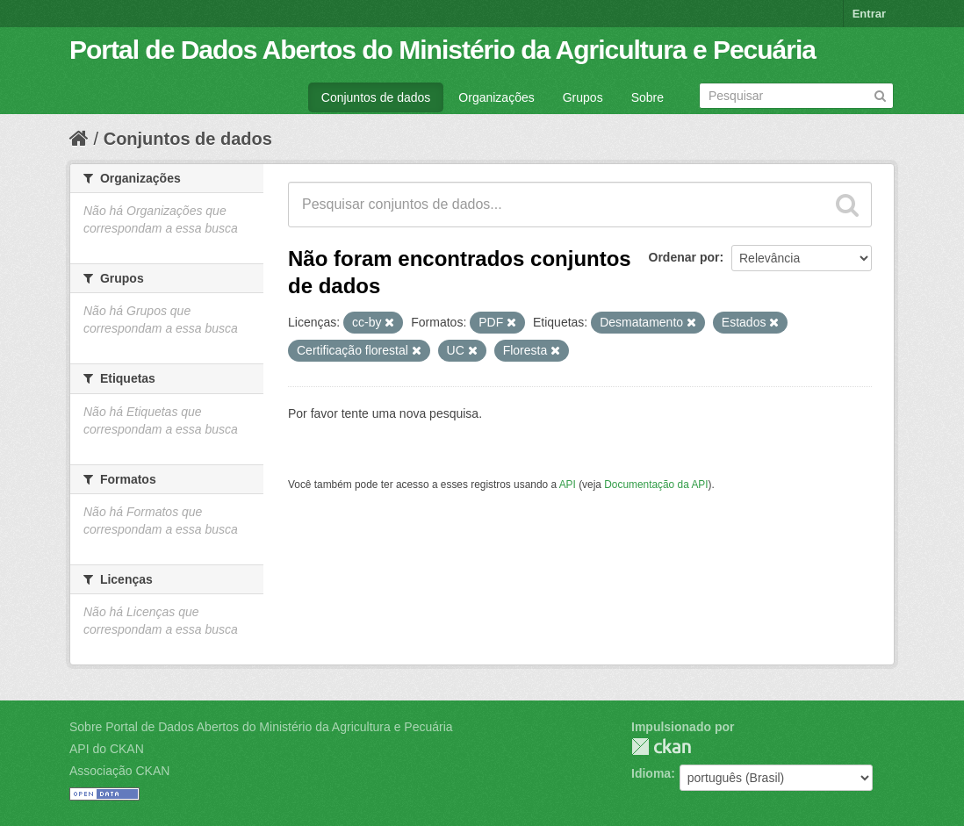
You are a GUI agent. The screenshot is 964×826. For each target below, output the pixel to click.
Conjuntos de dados (376, 97)
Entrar (869, 13)
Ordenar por (684, 257)
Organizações (496, 97)
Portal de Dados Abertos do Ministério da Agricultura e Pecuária (442, 49)
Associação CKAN (119, 771)
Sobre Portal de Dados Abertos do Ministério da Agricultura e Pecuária (261, 727)
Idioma (651, 773)
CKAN (661, 746)
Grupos (583, 97)
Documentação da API (656, 484)
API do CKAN (106, 749)
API (567, 484)
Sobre (647, 97)
